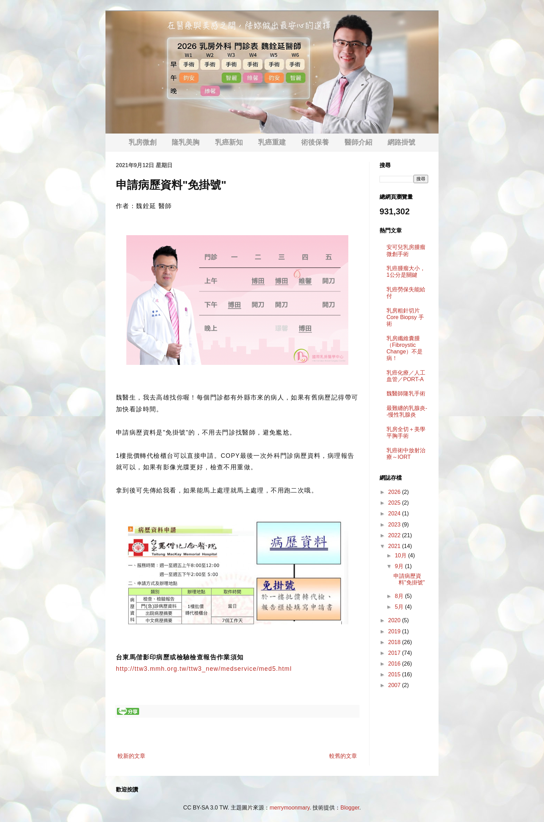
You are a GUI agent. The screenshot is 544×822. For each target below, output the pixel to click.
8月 (400, 596)
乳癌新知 (229, 142)
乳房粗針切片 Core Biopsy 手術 (405, 317)
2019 (395, 631)
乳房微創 (142, 142)
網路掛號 (401, 142)
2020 (395, 620)
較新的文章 (131, 756)
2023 (395, 525)
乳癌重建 (272, 142)
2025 (395, 503)
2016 (395, 664)
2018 (395, 642)
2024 (395, 513)
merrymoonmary (289, 808)
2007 (395, 685)
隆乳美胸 (185, 142)
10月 (401, 555)
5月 (400, 607)
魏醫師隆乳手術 (405, 393)
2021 (395, 546)
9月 (400, 566)
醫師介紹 (358, 142)
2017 (395, 653)
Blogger (349, 808)
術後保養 (315, 142)
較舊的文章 (343, 756)
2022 (395, 535)
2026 (395, 492)
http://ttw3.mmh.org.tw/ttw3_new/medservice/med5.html (204, 668)
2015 (395, 674)
